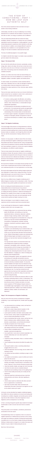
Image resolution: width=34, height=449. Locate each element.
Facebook (8, 438)
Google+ (18, 438)
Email (22, 440)
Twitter (26, 438)
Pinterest (13, 440)
